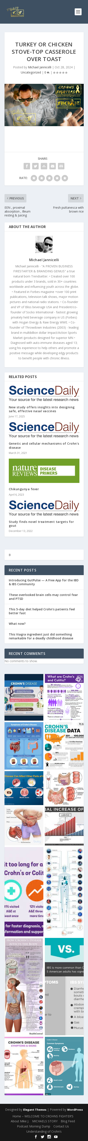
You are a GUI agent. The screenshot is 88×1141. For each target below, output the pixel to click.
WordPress (75, 1110)
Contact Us (61, 1126)
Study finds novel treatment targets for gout (41, 524)
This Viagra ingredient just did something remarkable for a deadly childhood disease (41, 636)
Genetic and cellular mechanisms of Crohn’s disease (44, 445)
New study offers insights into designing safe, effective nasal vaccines (42, 409)
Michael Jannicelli (39, 67)
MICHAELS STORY (45, 1121)
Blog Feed (68, 1121)
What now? (17, 624)
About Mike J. (20, 1121)
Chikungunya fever (24, 489)
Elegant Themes (34, 1110)
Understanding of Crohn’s (44, 1131)
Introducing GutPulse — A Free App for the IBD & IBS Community (44, 582)
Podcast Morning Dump (33, 1126)
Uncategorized (31, 72)
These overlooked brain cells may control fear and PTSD (43, 597)
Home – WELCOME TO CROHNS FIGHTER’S (42, 1116)
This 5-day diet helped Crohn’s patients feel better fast (42, 611)
